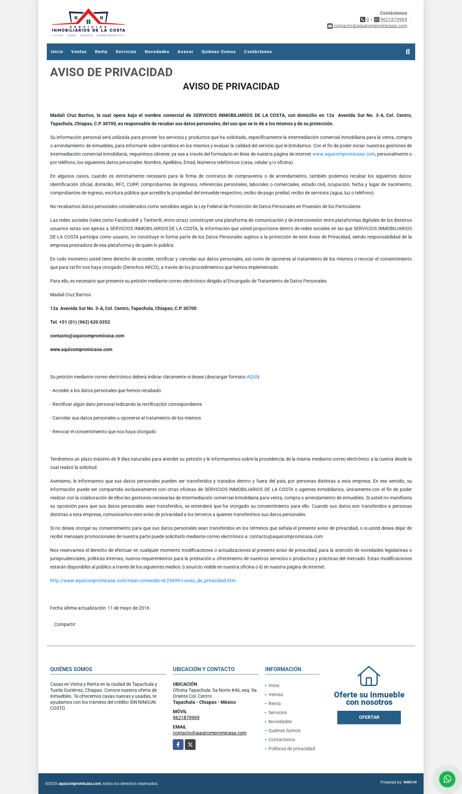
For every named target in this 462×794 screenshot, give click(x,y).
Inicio (57, 51)
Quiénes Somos (219, 51)
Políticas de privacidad (291, 748)
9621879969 (393, 19)
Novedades (157, 51)
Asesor (186, 51)
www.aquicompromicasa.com (344, 154)
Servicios (126, 51)
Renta (101, 51)
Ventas (79, 51)
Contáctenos (258, 51)
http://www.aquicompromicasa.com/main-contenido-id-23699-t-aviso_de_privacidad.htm (143, 580)
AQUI (252, 376)
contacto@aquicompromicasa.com (209, 733)
